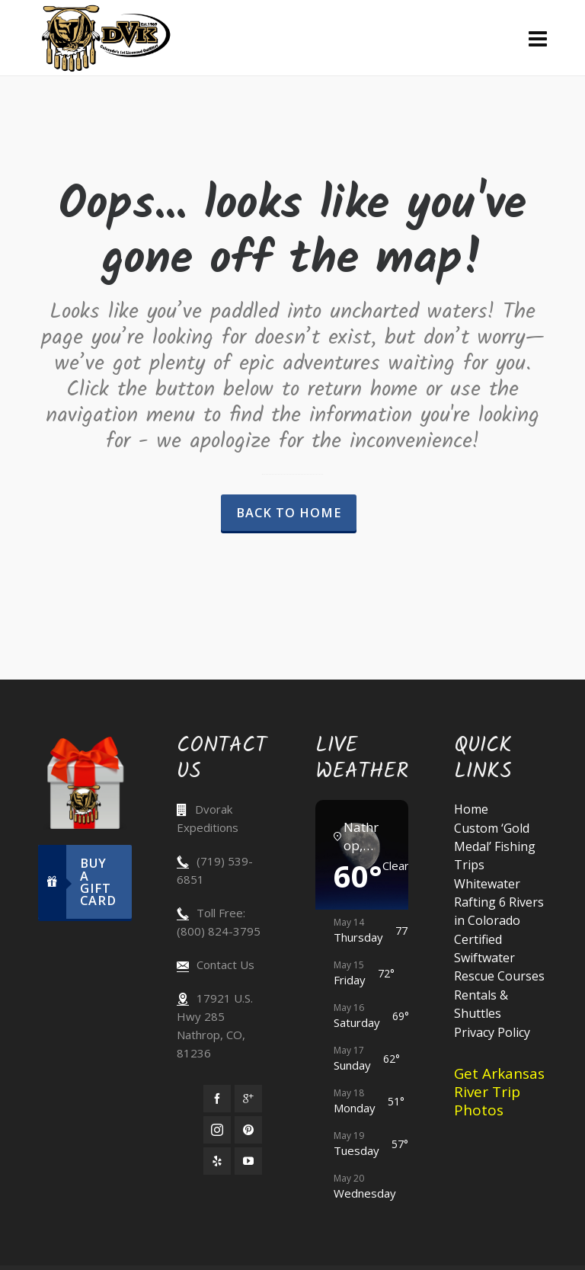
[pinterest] (248, 1130)
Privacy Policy (492, 1032)
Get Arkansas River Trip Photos (499, 1092)
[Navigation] (538, 38)
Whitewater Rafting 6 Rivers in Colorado (499, 902)
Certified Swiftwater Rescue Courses (499, 957)
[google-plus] (248, 1098)
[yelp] (217, 1161)
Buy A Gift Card (77, 882)
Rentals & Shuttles (481, 1004)
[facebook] (217, 1098)
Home (471, 809)
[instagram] (217, 1130)
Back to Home (288, 512)
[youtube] (248, 1161)
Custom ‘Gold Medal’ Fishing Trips (494, 846)
